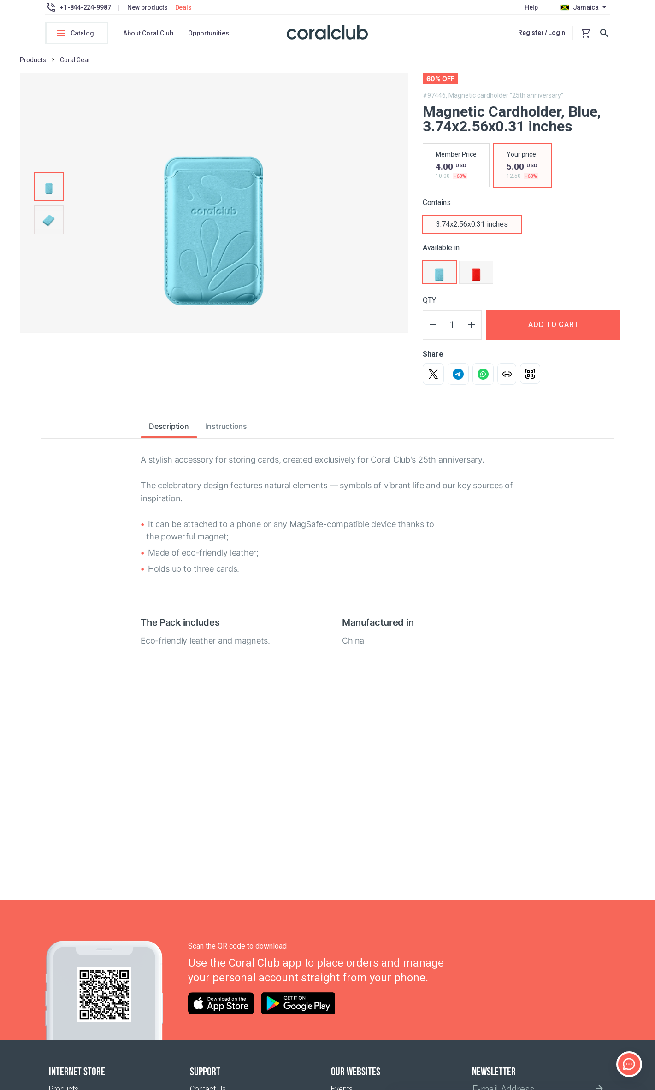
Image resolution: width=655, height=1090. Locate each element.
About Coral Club (148, 33)
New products (147, 7)
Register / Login (541, 32)
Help (531, 7)
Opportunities (208, 33)
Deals (183, 7)
